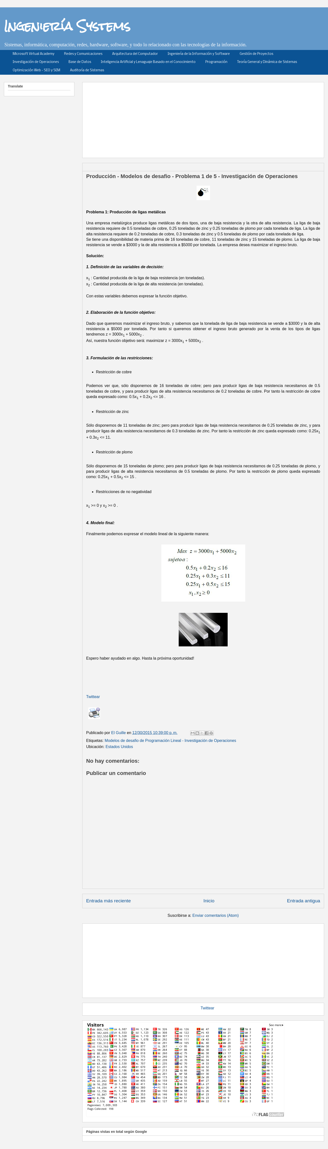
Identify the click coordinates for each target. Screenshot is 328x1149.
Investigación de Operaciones (36, 62)
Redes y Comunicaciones (83, 54)
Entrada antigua (303, 900)
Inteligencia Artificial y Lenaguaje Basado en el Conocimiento (148, 62)
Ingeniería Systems (67, 26)
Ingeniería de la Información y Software (199, 54)
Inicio (208, 900)
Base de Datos (80, 62)
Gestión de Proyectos (256, 54)
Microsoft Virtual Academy (33, 54)
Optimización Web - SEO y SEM (36, 70)
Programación (216, 62)
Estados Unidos (119, 747)
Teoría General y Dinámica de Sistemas (267, 62)
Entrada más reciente (108, 900)
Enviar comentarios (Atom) (215, 915)
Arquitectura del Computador (135, 54)
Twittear (93, 697)
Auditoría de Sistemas (87, 70)
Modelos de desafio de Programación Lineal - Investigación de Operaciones (170, 740)
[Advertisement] (188, 118)
